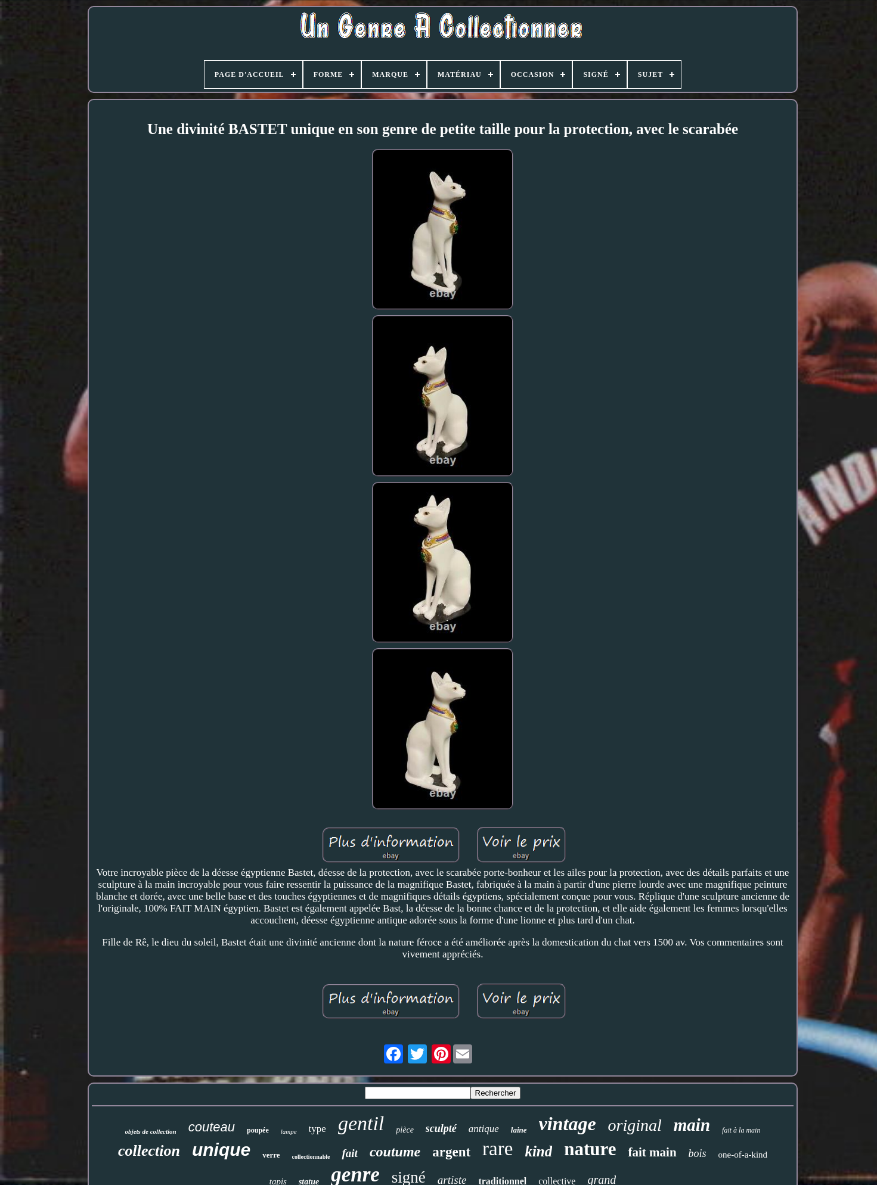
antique (484, 1128)
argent (451, 1151)
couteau (211, 1126)
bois (697, 1153)
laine (519, 1129)
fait (349, 1153)
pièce (405, 1129)
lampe (289, 1131)
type (317, 1128)
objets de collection (150, 1131)
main (692, 1124)
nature (590, 1149)
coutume (395, 1151)
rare (497, 1148)
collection (149, 1150)
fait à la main (741, 1130)
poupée (258, 1130)
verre (271, 1154)
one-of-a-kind (742, 1154)
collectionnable (311, 1156)
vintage (567, 1123)
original (635, 1125)
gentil (361, 1123)
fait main (652, 1152)
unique (221, 1149)
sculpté (441, 1128)
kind (538, 1151)
